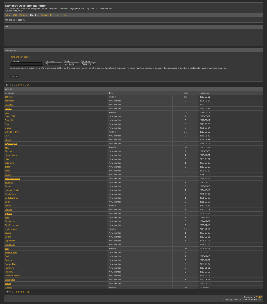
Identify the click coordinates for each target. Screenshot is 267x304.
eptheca (8, 213)
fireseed (8, 287)
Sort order (88, 62)
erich (7, 217)
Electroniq (9, 151)
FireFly (8, 283)
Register (54, 15)
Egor (7, 136)
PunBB (259, 297)
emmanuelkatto (12, 190)
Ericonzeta (10, 221)
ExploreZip (10, 241)
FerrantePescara (12, 276)
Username (26, 63)
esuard (8, 233)
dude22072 (10, 116)
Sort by (71, 62)
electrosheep (11, 155)
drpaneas (9, 104)
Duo (7, 124)
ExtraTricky (10, 244)
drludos (8, 97)
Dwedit (8, 128)
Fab (7, 248)
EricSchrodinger (12, 225)
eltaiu (7, 171)
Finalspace (10, 279)
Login (63, 15)
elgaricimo (9, 163)
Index (7, 15)
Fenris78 (9, 272)
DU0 (7, 112)
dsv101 (8, 108)
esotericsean (11, 229)
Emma (8, 186)
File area (23, 15)
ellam (7, 167)
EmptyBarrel (10, 194)
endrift (8, 206)
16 (28, 85)
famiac (8, 256)
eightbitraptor (11, 143)
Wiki (15, 15)
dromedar (9, 101)
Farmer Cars (11, 264)
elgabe (8, 159)
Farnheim (9, 268)
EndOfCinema (11, 198)
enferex (8, 209)
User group (53, 62)
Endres (8, 202)
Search (44, 15)
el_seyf (8, 174)
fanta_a (8, 260)
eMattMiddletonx (12, 178)
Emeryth (9, 182)
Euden (8, 237)
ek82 (7, 147)
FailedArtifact (11, 252)
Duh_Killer (9, 120)
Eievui (8, 139)
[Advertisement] (71, 37)
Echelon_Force (12, 132)
